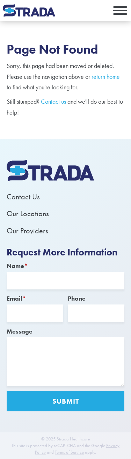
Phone (77, 298)
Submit (65, 401)
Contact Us (23, 196)
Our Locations (28, 213)
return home (106, 77)
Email (16, 298)
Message (19, 331)
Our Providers (27, 230)
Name (17, 266)
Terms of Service (69, 452)
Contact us (53, 101)
